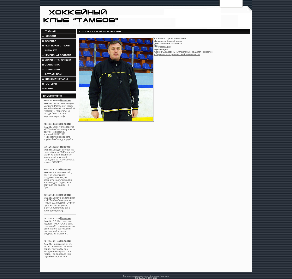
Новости (65, 100)
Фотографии (164, 47)
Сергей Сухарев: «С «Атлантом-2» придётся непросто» (183, 52)
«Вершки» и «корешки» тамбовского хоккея (177, 54)
